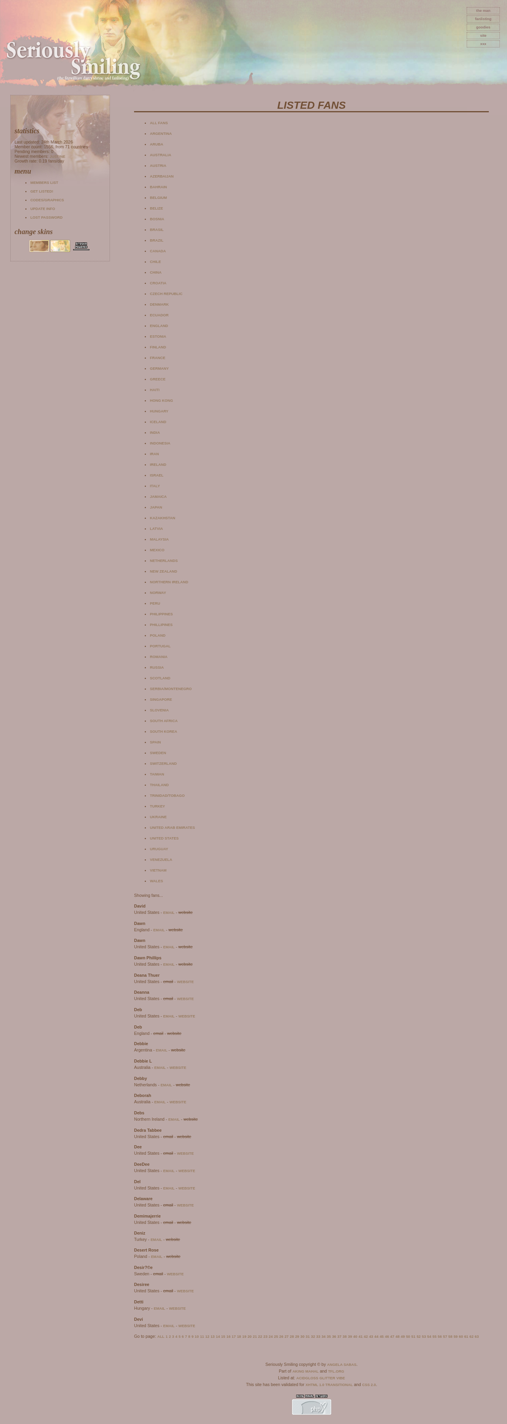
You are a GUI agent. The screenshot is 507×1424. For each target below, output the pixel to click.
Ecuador (159, 315)
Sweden (158, 753)
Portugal (160, 646)
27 (286, 1337)
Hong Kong (161, 401)
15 (223, 1337)
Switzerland (163, 764)
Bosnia (157, 219)
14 (218, 1337)
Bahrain (158, 187)
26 (281, 1337)
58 (450, 1337)
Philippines (161, 614)
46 (387, 1337)
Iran (154, 454)
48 (397, 1337)
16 (228, 1337)
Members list (44, 183)
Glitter (327, 1378)
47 (392, 1337)
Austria (158, 166)
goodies (483, 27)
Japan (156, 507)
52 (418, 1337)
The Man (483, 11)
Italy (155, 486)
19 (244, 1337)
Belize (156, 208)
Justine (57, 157)
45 (382, 1337)
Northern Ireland (169, 582)
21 (255, 1337)
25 (276, 1337)
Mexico (157, 550)
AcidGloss (307, 1378)
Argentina (161, 134)
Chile (155, 262)
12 (207, 1337)
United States (164, 838)
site (483, 36)
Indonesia (160, 443)
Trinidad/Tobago (167, 796)
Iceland (158, 422)
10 (197, 1337)
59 (456, 1337)
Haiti (154, 390)
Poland (157, 635)
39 (350, 1337)
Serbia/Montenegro (171, 689)
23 (265, 1337)
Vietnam (158, 870)
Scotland (160, 678)
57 (445, 1337)
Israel (156, 475)
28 (292, 1337)
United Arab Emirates (172, 828)
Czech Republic (166, 294)
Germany (159, 369)
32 (313, 1337)
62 (471, 1337)
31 (308, 1337)
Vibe (341, 1378)
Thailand (159, 785)
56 (440, 1337)
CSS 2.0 (369, 1385)
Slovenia (159, 710)
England (159, 326)
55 (434, 1337)
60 (461, 1337)
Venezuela (161, 860)
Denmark (159, 304)
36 (334, 1337)
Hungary (159, 411)
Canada (158, 251)
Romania (159, 657)
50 (408, 1337)
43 (371, 1337)
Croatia (158, 283)
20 (250, 1337)
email (168, 913)
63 (477, 1337)
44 (376, 1337)
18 (239, 1337)
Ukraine (158, 817)
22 (260, 1337)
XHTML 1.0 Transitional (329, 1385)
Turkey (157, 806)
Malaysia (159, 539)
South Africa (164, 721)
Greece (157, 379)
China (156, 272)
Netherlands (164, 561)
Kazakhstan (162, 518)
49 (403, 1337)
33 (318, 1337)
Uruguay (159, 849)
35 (329, 1337)
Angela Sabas (341, 1365)
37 (339, 1337)
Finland (158, 347)
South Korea (163, 732)
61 (466, 1337)
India (155, 433)
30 (302, 1337)
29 (297, 1337)
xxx (483, 44)
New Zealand (163, 571)
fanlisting (483, 19)
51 (413, 1337)
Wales (156, 881)
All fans (159, 123)
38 (344, 1337)
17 (234, 1337)
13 (212, 1337)
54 (429, 1337)
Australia (160, 155)
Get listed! (41, 191)
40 (355, 1337)
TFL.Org (336, 1371)
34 (323, 1337)
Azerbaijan (162, 176)
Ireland (158, 465)
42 (366, 1337)
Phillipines (161, 625)
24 (270, 1337)
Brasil (157, 230)
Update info (42, 209)
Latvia (156, 529)
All (161, 1337)
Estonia (158, 337)
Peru (155, 603)
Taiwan (157, 774)
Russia (157, 667)
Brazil (156, 240)
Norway (158, 593)
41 (360, 1337)
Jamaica (158, 497)
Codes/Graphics (47, 200)
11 (202, 1337)
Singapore (161, 700)
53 (424, 1337)
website (185, 982)
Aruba (156, 144)
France (157, 358)
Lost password (46, 217)
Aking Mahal (305, 1371)
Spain (155, 742)
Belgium (158, 198)
